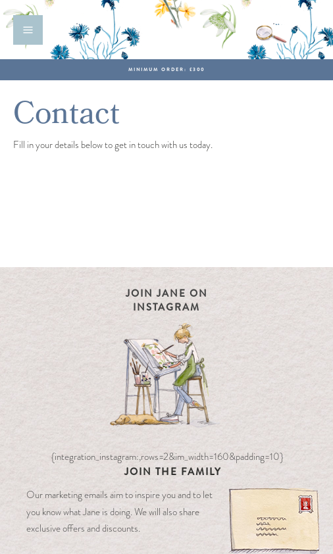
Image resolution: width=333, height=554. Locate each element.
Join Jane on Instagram (167, 300)
